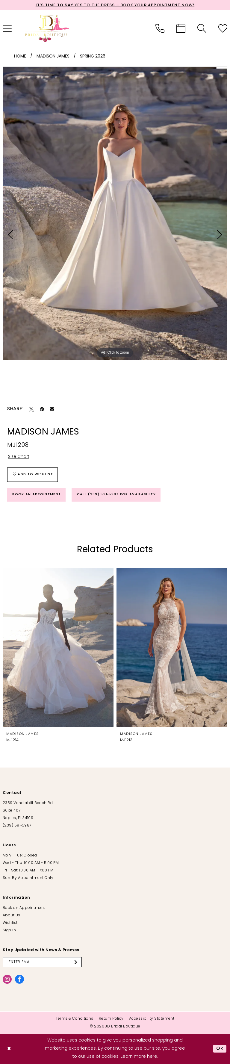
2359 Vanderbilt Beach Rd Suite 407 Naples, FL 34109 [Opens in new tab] (28, 810)
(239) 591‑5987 (17, 825)
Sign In (9, 930)
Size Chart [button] (18, 457)
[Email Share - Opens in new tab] (52, 409)
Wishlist (10, 923)
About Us (11, 915)
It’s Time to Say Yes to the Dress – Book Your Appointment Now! (115, 5)
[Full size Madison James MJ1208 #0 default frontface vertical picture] (115, 213)
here (152, 1056)
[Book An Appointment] (180, 28)
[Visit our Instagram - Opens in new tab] (7, 979)
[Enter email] (42, 962)
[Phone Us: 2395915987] (159, 28)
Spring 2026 (92, 56)
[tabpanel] (115, 213)
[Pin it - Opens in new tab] (42, 409)
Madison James (53, 56)
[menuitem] (159, 28)
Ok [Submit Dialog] (219, 1049)
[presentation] (58, 647)
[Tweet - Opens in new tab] (31, 409)
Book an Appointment (36, 494)
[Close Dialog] (9, 1049)
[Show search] (201, 28)
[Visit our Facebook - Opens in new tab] (19, 979)
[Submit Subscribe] (77, 962)
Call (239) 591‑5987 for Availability (116, 494)
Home (20, 56)
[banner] (47, 28)
